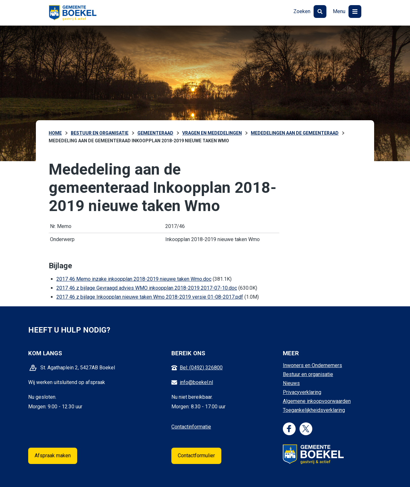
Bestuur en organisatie (308, 374)
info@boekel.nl (196, 382)
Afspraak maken (53, 455)
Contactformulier (196, 455)
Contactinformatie (191, 427)
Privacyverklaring (302, 392)
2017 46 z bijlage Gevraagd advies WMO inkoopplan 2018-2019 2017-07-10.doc (146, 288)
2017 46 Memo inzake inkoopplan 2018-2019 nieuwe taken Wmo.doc (133, 279)
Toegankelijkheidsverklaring (314, 410)
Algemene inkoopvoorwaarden (317, 401)
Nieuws (291, 383)
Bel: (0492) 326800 (201, 368)
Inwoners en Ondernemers (312, 365)
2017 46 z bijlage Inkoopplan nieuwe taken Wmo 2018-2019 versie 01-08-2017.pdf (149, 297)
